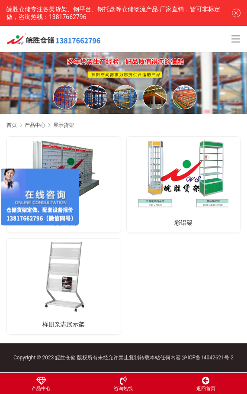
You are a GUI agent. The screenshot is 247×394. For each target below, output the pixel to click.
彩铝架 (183, 222)
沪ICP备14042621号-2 (208, 358)
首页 (11, 125)
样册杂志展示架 (63, 324)
